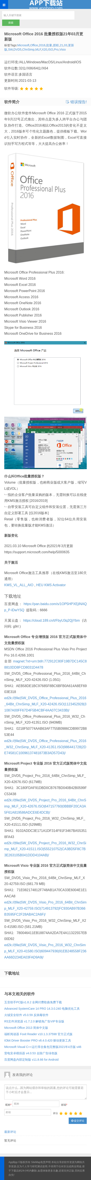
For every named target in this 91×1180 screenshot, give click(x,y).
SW (10, 49)
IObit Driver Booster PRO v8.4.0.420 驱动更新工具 (37, 1040)
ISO (50, 49)
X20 (44, 49)
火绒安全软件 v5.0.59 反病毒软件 (26, 1015)
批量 (49, 45)
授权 (56, 45)
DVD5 (17, 49)
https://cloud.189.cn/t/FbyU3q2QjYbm (51, 620)
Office (34, 45)
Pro (56, 49)
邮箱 (64, 1104)
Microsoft (23, 45)
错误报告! (76, 102)
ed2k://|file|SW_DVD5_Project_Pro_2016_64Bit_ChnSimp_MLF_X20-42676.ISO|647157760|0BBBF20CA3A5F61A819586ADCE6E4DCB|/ (45, 806)
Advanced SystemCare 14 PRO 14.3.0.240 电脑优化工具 (42, 1008)
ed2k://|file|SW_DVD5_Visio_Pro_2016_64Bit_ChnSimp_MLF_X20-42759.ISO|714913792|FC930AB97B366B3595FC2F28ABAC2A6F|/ (45, 908)
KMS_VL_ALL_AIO (18, 585)
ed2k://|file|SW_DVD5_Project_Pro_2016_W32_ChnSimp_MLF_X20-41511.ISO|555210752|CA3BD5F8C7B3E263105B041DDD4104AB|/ (45, 849)
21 (61, 45)
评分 (55, 1113)
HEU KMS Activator (51, 585)
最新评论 (10, 1131)
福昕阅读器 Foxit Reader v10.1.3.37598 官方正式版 (38, 1034)
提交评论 (77, 1120)
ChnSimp (28, 49)
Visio (62, 49)
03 (65, 45)
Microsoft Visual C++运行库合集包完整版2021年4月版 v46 (42, 1047)
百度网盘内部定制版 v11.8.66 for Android (31, 1059)
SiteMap (35, 1162)
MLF (38, 49)
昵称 (8, 1104)
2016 (42, 45)
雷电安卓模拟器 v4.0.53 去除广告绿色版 (30, 1053)
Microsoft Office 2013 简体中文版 (26, 1027)
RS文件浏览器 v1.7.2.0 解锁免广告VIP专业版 (34, 1021)
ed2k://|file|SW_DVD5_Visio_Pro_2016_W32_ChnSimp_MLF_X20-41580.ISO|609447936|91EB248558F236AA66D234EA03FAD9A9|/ (45, 951)
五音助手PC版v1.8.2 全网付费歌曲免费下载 (33, 1002)
